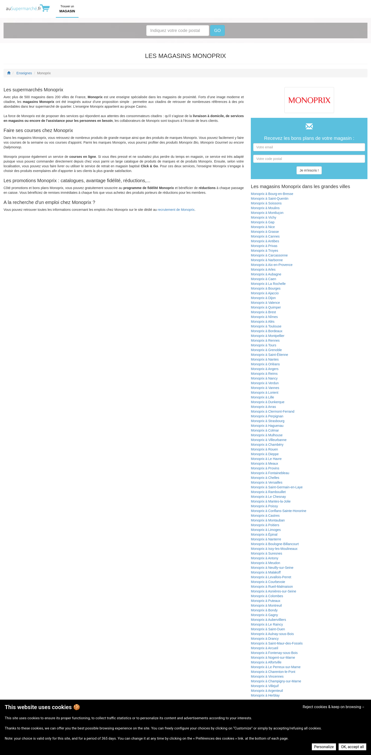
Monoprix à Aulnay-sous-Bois (272, 634)
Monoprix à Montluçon (267, 213)
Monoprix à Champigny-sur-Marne (276, 681)
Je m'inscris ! (309, 170)
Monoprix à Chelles (265, 478)
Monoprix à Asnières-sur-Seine (273, 591)
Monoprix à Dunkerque (267, 402)
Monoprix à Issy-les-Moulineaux (274, 549)
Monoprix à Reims (264, 373)
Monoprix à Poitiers (265, 525)
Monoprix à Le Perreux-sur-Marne (275, 667)
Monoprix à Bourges (265, 288)
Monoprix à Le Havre (266, 459)
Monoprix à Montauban (268, 520)
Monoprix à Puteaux (265, 601)
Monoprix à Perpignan (267, 416)
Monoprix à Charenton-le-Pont (273, 672)
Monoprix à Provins (265, 468)
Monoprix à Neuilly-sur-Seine (272, 568)
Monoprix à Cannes (265, 236)
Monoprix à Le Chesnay (268, 497)
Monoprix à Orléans (265, 364)
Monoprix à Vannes (265, 388)
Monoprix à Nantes (265, 359)
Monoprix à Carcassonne (269, 255)
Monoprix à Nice (263, 227)
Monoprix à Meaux (264, 463)
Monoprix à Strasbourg (267, 421)
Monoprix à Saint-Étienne (269, 355)
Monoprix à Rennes (265, 340)
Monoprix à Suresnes (266, 553)
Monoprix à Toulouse (266, 326)
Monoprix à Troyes (264, 250)
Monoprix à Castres (265, 515)
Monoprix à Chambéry (267, 444)
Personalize (324, 747)
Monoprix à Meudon (265, 563)
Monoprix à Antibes (265, 241)
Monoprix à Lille (262, 397)
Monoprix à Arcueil (264, 648)
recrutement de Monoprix (176, 210)
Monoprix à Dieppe (265, 454)
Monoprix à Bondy (264, 610)
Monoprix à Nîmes (264, 317)
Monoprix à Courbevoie (268, 582)
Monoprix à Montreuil (266, 605)
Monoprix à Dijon (263, 298)
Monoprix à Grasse (265, 232)
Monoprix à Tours (263, 345)
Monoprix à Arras (263, 407)
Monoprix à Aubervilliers (268, 620)
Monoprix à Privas (264, 246)
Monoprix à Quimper (266, 307)
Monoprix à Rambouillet (268, 492)
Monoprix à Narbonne (267, 260)
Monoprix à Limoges (266, 530)
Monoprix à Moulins (265, 208)
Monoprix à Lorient (264, 392)
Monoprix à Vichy (263, 217)
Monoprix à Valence (265, 303)
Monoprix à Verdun (265, 383)
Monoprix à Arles (263, 269)
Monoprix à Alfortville (266, 662)
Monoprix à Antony (264, 558)
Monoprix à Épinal (264, 534)
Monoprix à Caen (263, 279)
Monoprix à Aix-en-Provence (271, 265)
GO (217, 30)
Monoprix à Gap (262, 222)
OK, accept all (352, 747)
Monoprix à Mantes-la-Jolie (271, 501)
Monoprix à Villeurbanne (269, 440)
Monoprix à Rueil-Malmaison (272, 586)
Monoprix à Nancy (264, 378)
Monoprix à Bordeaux (266, 331)
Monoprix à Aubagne (266, 274)
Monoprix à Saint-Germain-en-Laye (277, 487)
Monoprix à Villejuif (264, 686)
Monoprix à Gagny (264, 615)
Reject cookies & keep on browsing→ (334, 707)
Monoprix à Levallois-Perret (271, 577)
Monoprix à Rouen (264, 449)
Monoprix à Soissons (266, 203)
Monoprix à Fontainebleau (270, 473)
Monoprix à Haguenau (267, 426)
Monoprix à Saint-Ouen (268, 629)
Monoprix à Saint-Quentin (269, 198)
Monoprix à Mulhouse (267, 435)
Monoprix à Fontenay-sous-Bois (274, 653)
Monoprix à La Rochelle (268, 284)
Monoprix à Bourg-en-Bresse (272, 194)
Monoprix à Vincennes (267, 676)
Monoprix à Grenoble (266, 350)
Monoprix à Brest (263, 312)
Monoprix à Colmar (265, 430)
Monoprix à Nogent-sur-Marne (273, 657)
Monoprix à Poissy (264, 506)
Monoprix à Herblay (265, 695)
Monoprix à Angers (264, 369)
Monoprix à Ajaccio (265, 293)
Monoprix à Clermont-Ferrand (272, 411)
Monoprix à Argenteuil (267, 691)
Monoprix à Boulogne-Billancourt (275, 544)
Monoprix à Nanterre (266, 539)
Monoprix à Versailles (266, 482)
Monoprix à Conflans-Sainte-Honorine (278, 511)
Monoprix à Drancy (265, 638)
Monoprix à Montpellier (267, 336)
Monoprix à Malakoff (266, 572)
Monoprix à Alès (262, 321)
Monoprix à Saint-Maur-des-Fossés (277, 643)
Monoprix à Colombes (267, 596)
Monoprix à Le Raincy (267, 624)
